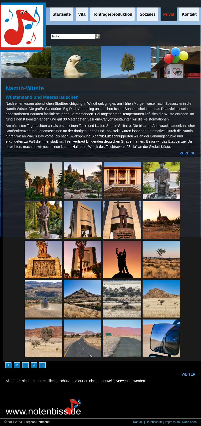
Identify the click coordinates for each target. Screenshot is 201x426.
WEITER (188, 374)
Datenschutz (154, 422)
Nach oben (189, 422)
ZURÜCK (187, 153)
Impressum (172, 422)
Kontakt (138, 422)
